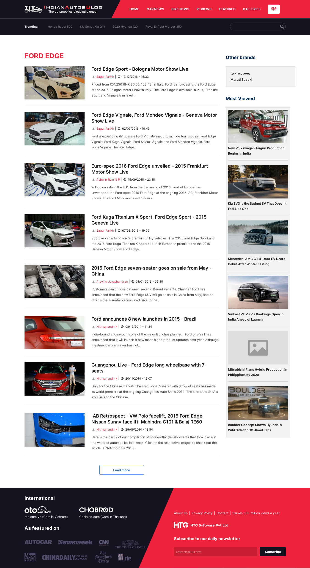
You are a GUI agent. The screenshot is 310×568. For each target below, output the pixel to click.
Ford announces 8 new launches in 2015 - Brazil (143, 319)
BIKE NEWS (180, 9)
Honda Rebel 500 (60, 26)
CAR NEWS (155, 9)
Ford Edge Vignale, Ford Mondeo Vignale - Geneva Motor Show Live (154, 118)
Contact (222, 513)
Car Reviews (240, 74)
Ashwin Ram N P (105, 179)
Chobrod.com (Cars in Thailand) (103, 517)
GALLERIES (252, 9)
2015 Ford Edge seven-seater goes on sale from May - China (151, 271)
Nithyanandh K (104, 326)
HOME (134, 9)
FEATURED (227, 9)
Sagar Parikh (102, 76)
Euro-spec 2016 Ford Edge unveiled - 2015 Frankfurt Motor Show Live (149, 169)
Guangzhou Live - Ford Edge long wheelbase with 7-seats (149, 368)
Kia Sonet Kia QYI (92, 26)
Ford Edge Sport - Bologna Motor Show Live (139, 69)
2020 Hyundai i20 (125, 26)
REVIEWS (204, 9)
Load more (121, 470)
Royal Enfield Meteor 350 (163, 26)
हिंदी (273, 9)
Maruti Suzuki (241, 79)
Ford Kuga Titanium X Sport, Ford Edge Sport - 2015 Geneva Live (149, 220)
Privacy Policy (202, 513)
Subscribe (273, 552)
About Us (181, 513)
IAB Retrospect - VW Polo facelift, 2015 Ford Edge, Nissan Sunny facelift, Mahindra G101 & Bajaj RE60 (147, 419)
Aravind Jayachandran (109, 281)
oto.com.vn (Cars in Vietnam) (46, 517)
